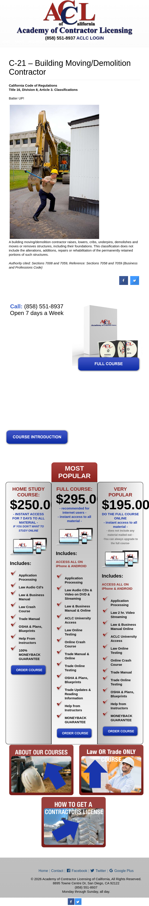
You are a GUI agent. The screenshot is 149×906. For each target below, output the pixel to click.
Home (6, 41)
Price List (64, 53)
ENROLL (80, 53)
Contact (97, 53)
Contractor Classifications (75, 41)
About (19, 41)
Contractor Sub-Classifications (27, 53)
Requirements (39, 41)
